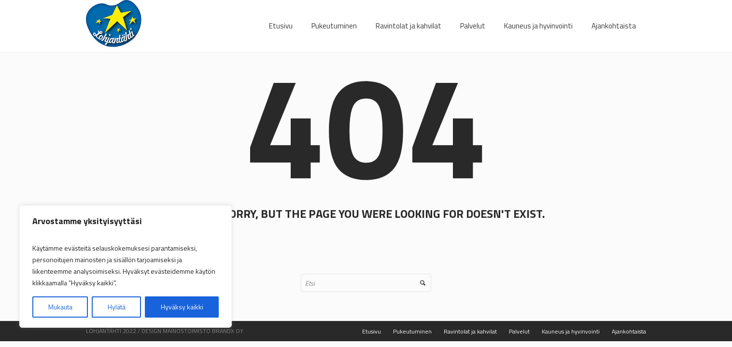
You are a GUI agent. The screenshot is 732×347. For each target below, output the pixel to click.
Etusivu (371, 331)
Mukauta (60, 307)
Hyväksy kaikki (182, 307)
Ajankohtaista (629, 331)
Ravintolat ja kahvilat (470, 331)
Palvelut (519, 331)
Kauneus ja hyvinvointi (571, 331)
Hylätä (117, 307)
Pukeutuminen (412, 331)
